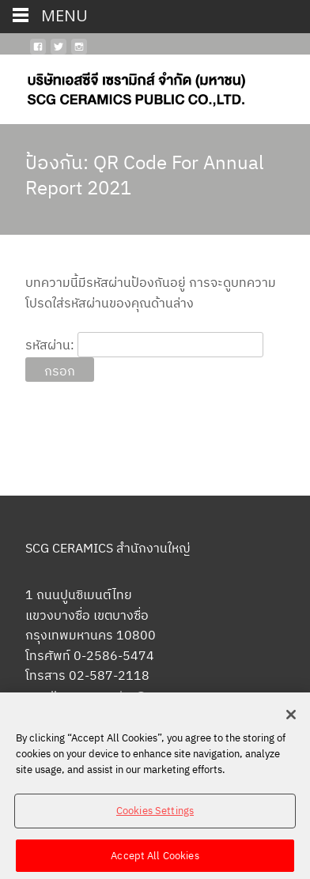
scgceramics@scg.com (128, 696)
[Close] (291, 719)
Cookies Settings (155, 815)
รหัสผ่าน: (144, 345)
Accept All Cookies (154, 859)
